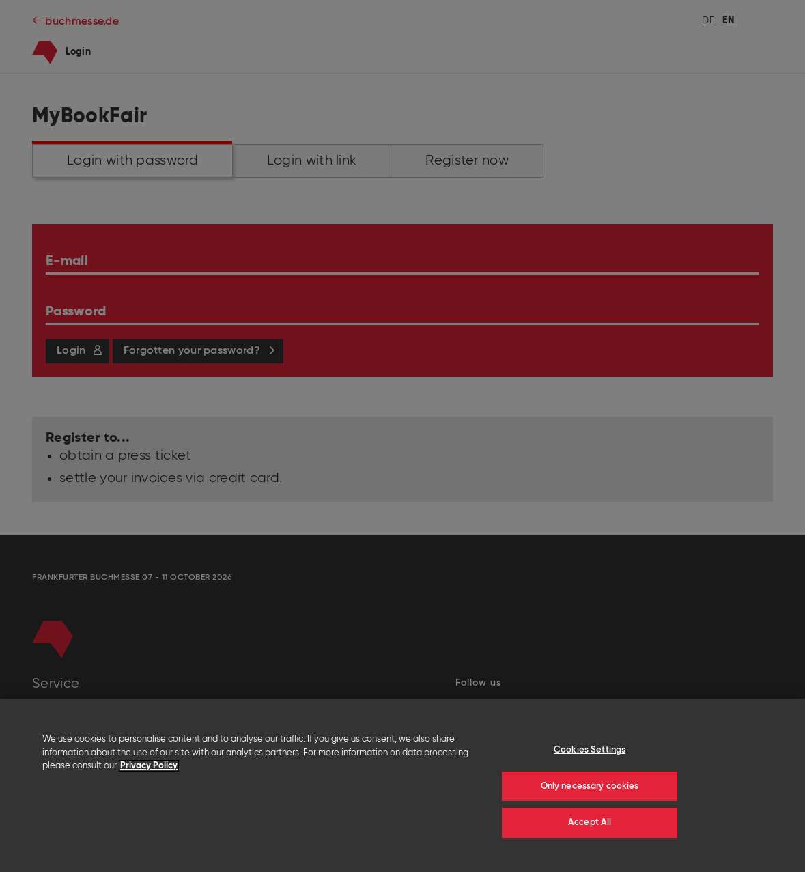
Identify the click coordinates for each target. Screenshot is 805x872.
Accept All (589, 822)
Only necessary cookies (590, 786)
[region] (402, 785)
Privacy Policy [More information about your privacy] (149, 765)
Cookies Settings (589, 750)
